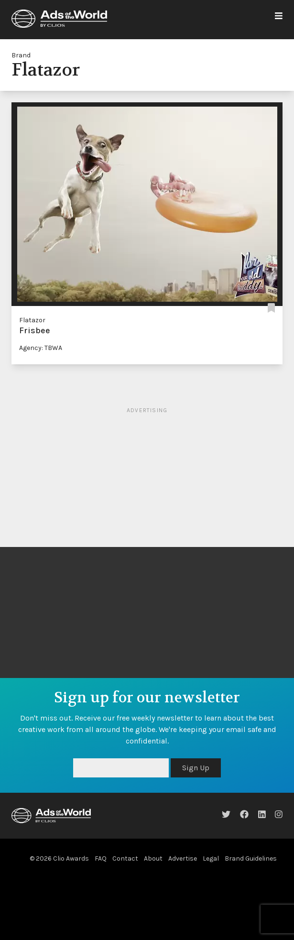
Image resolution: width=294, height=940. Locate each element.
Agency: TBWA (40, 348)
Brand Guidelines (251, 858)
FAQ (101, 858)
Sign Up (195, 767)
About (153, 858)
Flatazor (32, 320)
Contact (125, 858)
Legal (211, 858)
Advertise (182, 858)
